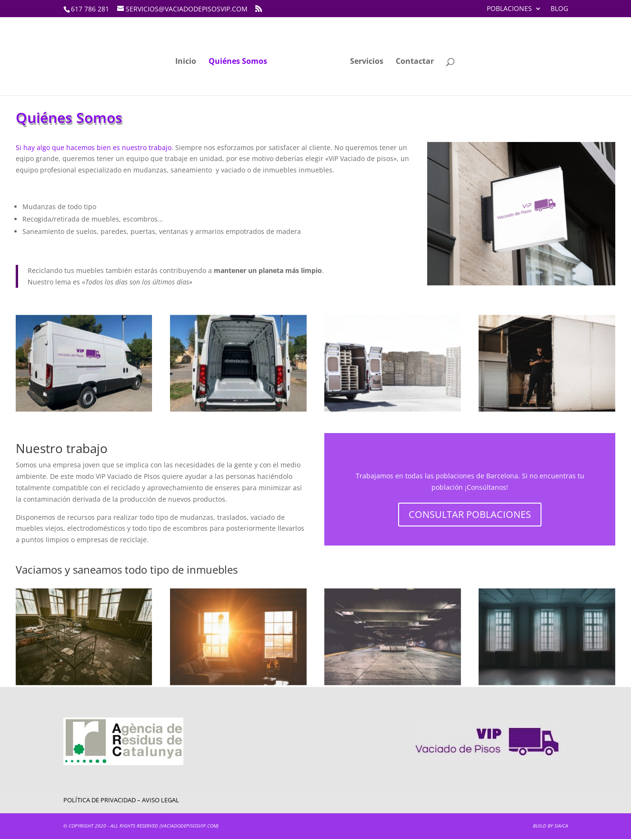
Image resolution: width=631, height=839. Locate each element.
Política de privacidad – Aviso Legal (121, 800)
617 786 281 (90, 8)
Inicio (185, 62)
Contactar (415, 62)
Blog (559, 9)
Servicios (366, 62)
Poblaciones (509, 9)
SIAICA (561, 825)
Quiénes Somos (238, 62)
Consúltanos (486, 487)
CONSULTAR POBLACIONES (470, 514)
